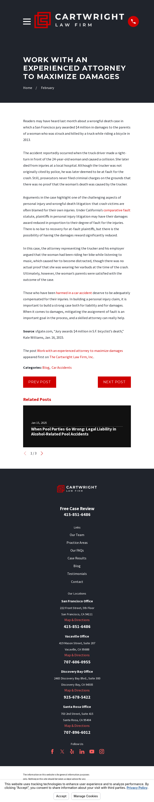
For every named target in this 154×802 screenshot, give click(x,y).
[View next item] (42, 453)
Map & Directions (77, 620)
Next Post (114, 382)
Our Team (77, 535)
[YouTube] (91, 751)
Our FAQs (77, 550)
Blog (45, 367)
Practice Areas (77, 542)
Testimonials (77, 573)
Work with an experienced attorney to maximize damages (80, 350)
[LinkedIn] (81, 751)
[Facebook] (52, 751)
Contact (77, 581)
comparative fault (116, 210)
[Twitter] (62, 751)
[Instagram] (101, 751)
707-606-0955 (77, 662)
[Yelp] (72, 751)
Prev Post (39, 382)
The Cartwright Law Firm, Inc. (71, 357)
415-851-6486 (77, 514)
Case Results (77, 558)
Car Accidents (62, 367)
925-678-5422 (77, 697)
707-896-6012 (77, 732)
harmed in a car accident (74, 293)
